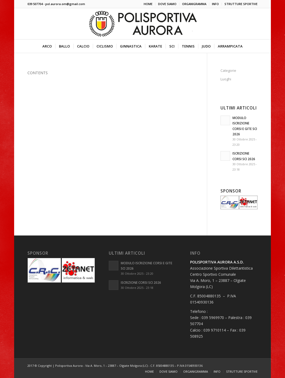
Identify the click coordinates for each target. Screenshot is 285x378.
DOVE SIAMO (167, 4)
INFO (215, 4)
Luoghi (225, 79)
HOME (148, 4)
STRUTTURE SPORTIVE (241, 4)
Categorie (228, 70)
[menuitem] (148, 4)
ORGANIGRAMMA (194, 4)
